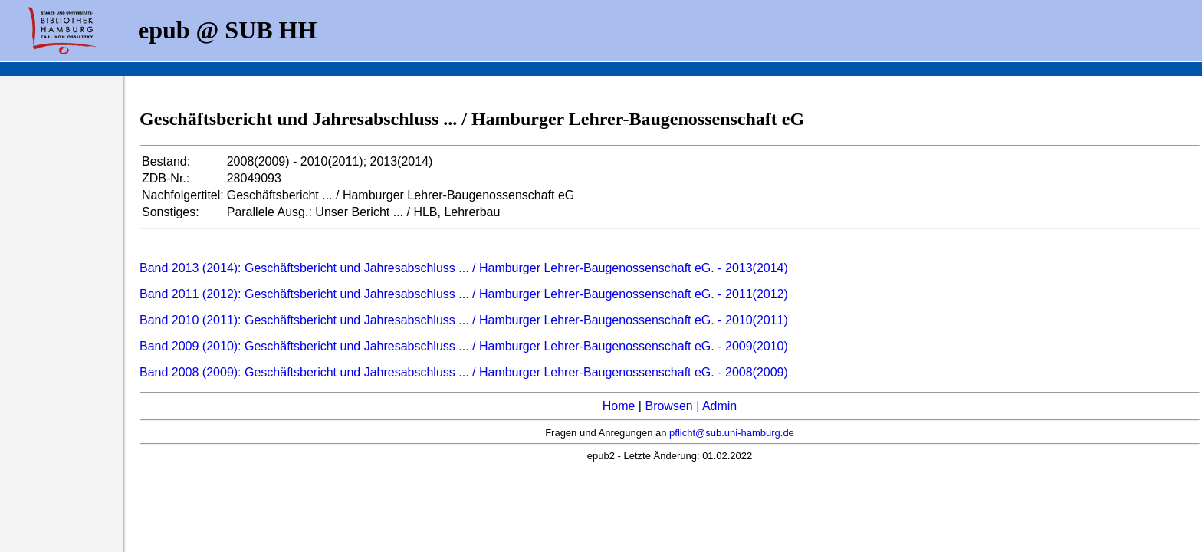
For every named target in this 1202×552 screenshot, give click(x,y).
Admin (719, 405)
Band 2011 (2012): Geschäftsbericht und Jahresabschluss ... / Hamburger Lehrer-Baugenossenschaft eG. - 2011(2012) (464, 294)
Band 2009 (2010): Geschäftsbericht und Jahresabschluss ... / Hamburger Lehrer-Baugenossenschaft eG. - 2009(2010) (464, 346)
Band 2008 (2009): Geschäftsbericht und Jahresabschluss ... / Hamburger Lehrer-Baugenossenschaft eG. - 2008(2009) (464, 372)
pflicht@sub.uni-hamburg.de (731, 433)
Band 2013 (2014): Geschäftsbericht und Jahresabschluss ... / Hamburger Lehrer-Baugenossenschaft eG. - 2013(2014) (464, 267)
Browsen (668, 405)
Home (619, 405)
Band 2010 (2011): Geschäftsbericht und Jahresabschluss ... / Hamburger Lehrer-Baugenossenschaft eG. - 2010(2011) (464, 320)
